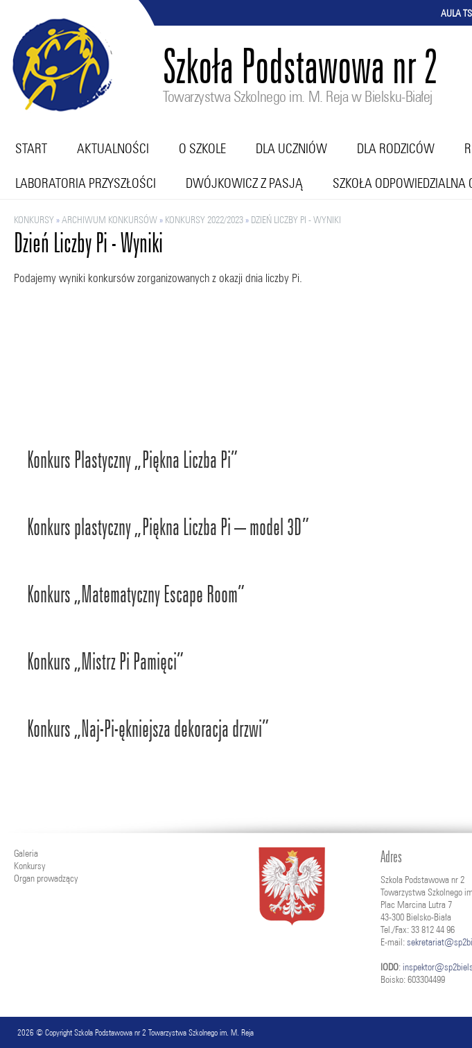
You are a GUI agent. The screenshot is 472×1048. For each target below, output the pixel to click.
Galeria (26, 853)
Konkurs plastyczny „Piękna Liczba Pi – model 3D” (168, 527)
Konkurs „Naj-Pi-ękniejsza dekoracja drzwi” (148, 729)
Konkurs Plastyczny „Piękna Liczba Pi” (132, 460)
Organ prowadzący (46, 878)
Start (31, 148)
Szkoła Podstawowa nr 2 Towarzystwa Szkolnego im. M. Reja (164, 1032)
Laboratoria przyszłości (85, 183)
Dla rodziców (396, 148)
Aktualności (113, 148)
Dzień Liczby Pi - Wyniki (296, 219)
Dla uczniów (291, 148)
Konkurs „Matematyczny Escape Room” (136, 594)
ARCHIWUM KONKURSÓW (109, 219)
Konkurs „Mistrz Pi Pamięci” (105, 661)
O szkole (202, 148)
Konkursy (34, 219)
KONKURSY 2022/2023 (204, 219)
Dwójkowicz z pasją (244, 183)
